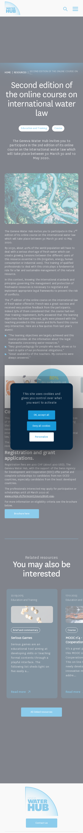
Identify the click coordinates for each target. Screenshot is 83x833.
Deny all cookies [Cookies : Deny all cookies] (41, 425)
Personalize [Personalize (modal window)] (41, 436)
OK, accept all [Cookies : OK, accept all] (41, 414)
